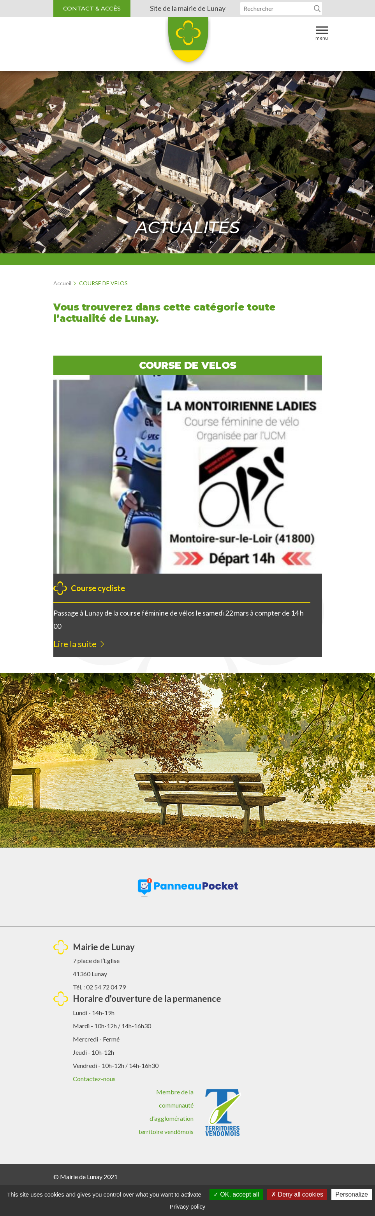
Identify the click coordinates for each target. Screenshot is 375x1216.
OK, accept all (236, 1194)
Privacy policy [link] (188, 1206)
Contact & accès (92, 8)
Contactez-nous (94, 1078)
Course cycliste (98, 588)
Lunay (188, 42)
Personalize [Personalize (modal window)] (351, 1194)
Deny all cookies (297, 1194)
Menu (321, 33)
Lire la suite (75, 644)
